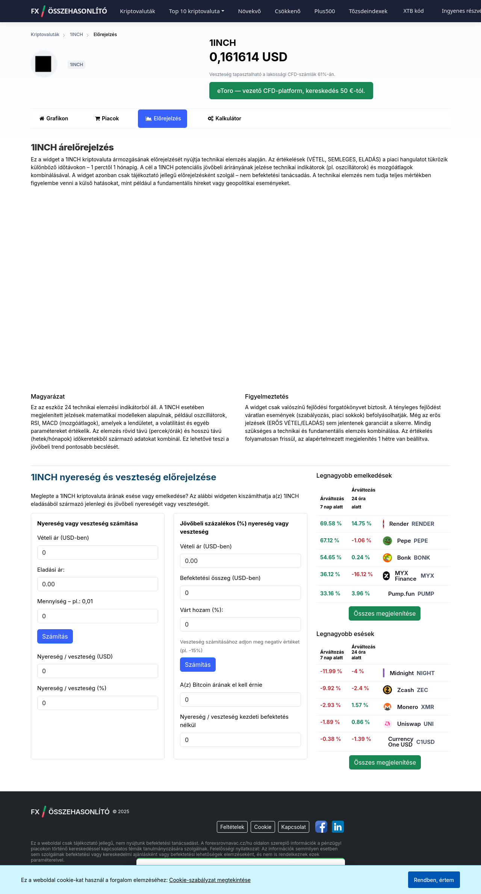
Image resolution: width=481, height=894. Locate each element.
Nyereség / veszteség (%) (71, 688)
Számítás (55, 636)
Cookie (262, 827)
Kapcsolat (293, 827)
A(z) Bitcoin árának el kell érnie (221, 684)
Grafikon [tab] (53, 118)
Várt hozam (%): (201, 609)
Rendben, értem (434, 880)
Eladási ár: (51, 569)
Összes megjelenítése (385, 613)
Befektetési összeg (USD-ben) (220, 577)
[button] (196, 11)
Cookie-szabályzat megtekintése (210, 880)
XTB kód (414, 10)
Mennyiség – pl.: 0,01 (65, 601)
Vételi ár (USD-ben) (63, 537)
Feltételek (232, 827)
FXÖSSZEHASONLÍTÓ (69, 11)
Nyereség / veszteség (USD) (75, 656)
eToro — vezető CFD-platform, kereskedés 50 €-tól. (291, 90)
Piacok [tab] (107, 118)
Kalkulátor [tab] (224, 118)
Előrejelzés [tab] (163, 118)
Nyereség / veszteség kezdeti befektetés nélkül (234, 721)
